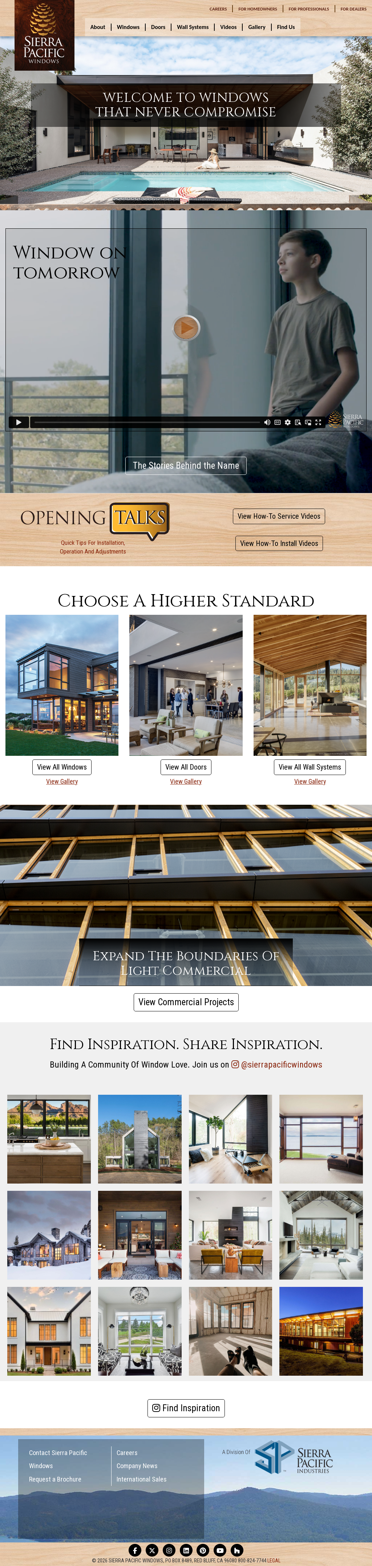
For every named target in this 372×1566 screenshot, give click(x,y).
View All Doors (186, 767)
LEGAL (273, 1560)
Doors (158, 27)
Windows (128, 27)
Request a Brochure (55, 1479)
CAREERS (218, 9)
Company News (137, 1466)
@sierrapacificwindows (281, 1065)
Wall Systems (193, 27)
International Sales (142, 1479)
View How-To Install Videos (279, 543)
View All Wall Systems (310, 767)
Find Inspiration (186, 1408)
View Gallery (62, 781)
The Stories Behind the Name (186, 465)
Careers (127, 1453)
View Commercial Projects (186, 1002)
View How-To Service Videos (279, 516)
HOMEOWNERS (257, 9)
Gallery (256, 27)
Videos (228, 27)
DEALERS (354, 9)
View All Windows (62, 767)
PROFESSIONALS (309, 9)
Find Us (286, 27)
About (97, 27)
